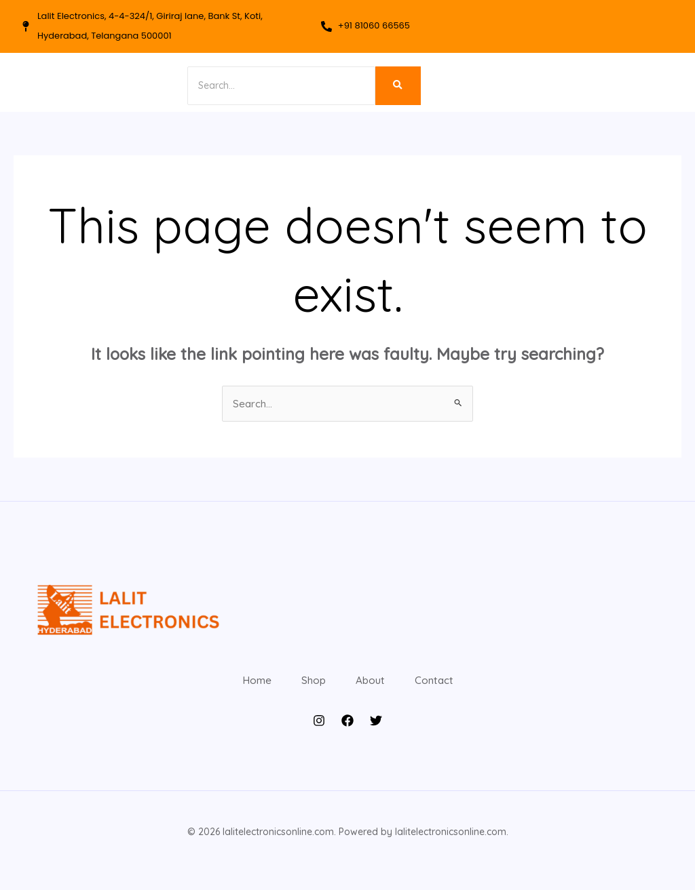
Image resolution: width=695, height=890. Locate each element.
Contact (456, 689)
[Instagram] (319, 739)
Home (234, 689)
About (377, 689)
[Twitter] (376, 739)
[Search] (261, 85)
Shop (305, 689)
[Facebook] (347, 739)
